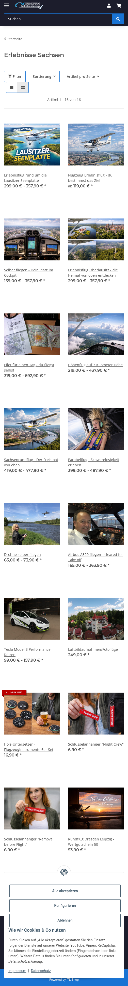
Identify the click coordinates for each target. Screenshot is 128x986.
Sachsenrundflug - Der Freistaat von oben (31, 462)
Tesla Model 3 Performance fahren (27, 652)
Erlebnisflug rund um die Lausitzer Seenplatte (25, 178)
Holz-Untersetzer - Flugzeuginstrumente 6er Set (28, 747)
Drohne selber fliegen (22, 554)
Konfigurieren (65, 906)
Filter (15, 76)
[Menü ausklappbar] (6, 3)
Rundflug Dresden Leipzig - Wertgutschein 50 (91, 842)
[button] (109, 6)
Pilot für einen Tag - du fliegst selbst (29, 367)
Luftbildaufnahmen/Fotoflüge (93, 649)
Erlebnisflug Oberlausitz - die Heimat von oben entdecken (93, 273)
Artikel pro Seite (81, 76)
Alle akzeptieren (65, 891)
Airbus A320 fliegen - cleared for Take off (95, 557)
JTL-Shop (73, 979)
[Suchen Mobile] (58, 18)
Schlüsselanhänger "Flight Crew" (96, 744)
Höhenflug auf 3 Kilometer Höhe (95, 364)
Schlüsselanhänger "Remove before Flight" (28, 842)
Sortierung (42, 76)
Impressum (17, 971)
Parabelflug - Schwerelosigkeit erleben (93, 462)
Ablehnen (64, 920)
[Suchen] (118, 18)
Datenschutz (41, 971)
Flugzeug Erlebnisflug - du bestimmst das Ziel (90, 178)
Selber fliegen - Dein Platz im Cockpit (28, 273)
